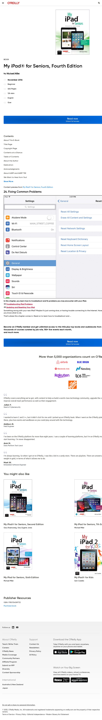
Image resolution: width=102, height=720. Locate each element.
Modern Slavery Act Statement (57, 714)
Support (33, 639)
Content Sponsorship (11, 672)
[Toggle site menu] (3, 3)
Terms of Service (8, 714)
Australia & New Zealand (12, 684)
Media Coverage (9, 655)
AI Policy (32, 655)
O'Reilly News (8, 651)
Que (9, 102)
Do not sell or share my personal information (18, 705)
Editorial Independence (36, 714)
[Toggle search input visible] (99, 3)
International (9, 679)
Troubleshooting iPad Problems (19, 304)
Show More (8, 181)
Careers (5, 647)
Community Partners (11, 658)
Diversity (6, 669)
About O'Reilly (9, 639)
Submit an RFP (8, 665)
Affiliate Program (9, 662)
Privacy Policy (35, 651)
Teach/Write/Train (10, 644)
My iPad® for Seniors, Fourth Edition (38, 187)
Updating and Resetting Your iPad (20, 307)
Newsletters (34, 647)
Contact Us (34, 644)
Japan (5, 688)
